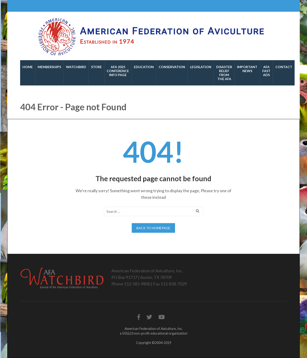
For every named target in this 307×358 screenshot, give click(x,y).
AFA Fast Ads (266, 71)
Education (144, 67)
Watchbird (76, 67)
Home (27, 67)
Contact (283, 67)
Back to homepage (153, 228)
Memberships (49, 67)
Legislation (200, 67)
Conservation (172, 67)
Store (96, 67)
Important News (247, 69)
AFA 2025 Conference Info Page (118, 71)
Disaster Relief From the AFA (224, 73)
